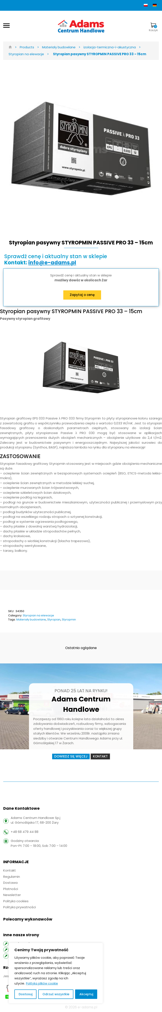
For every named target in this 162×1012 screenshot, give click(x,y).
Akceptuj (86, 994)
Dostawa (10, 882)
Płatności (10, 889)
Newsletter (12, 895)
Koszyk (153, 27)
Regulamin (11, 876)
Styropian (54, 619)
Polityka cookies (16, 901)
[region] (56, 973)
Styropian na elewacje (38, 615)
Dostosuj (25, 994)
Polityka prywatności (19, 907)
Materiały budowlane (31, 619)
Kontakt (100, 756)
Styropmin (69, 619)
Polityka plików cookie (42, 983)
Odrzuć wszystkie (55, 994)
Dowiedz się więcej (71, 756)
